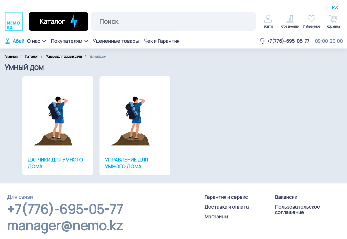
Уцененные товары (116, 41)
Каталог (31, 56)
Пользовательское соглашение (297, 209)
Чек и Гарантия (161, 41)
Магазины (216, 216)
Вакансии (286, 197)
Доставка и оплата (226, 207)
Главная (11, 56)
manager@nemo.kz (65, 225)
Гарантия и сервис (226, 197)
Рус (335, 7)
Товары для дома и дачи (64, 56)
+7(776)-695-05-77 (284, 41)
